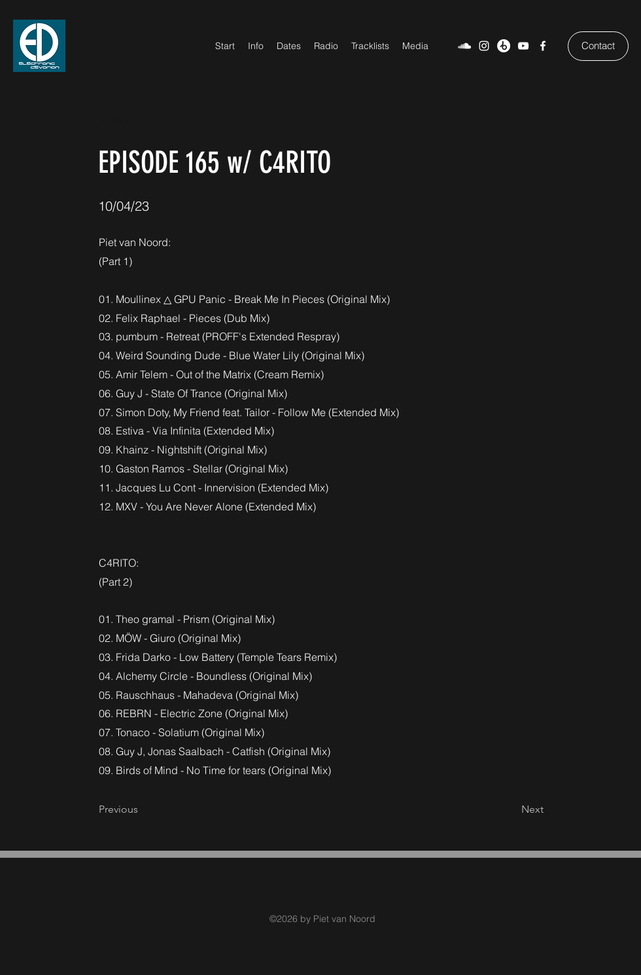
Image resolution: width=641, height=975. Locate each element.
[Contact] (598, 46)
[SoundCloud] (464, 45)
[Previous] (142, 810)
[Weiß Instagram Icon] (484, 45)
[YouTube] (523, 45)
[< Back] (142, 120)
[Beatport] (503, 45)
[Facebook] (542, 45)
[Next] (511, 810)
